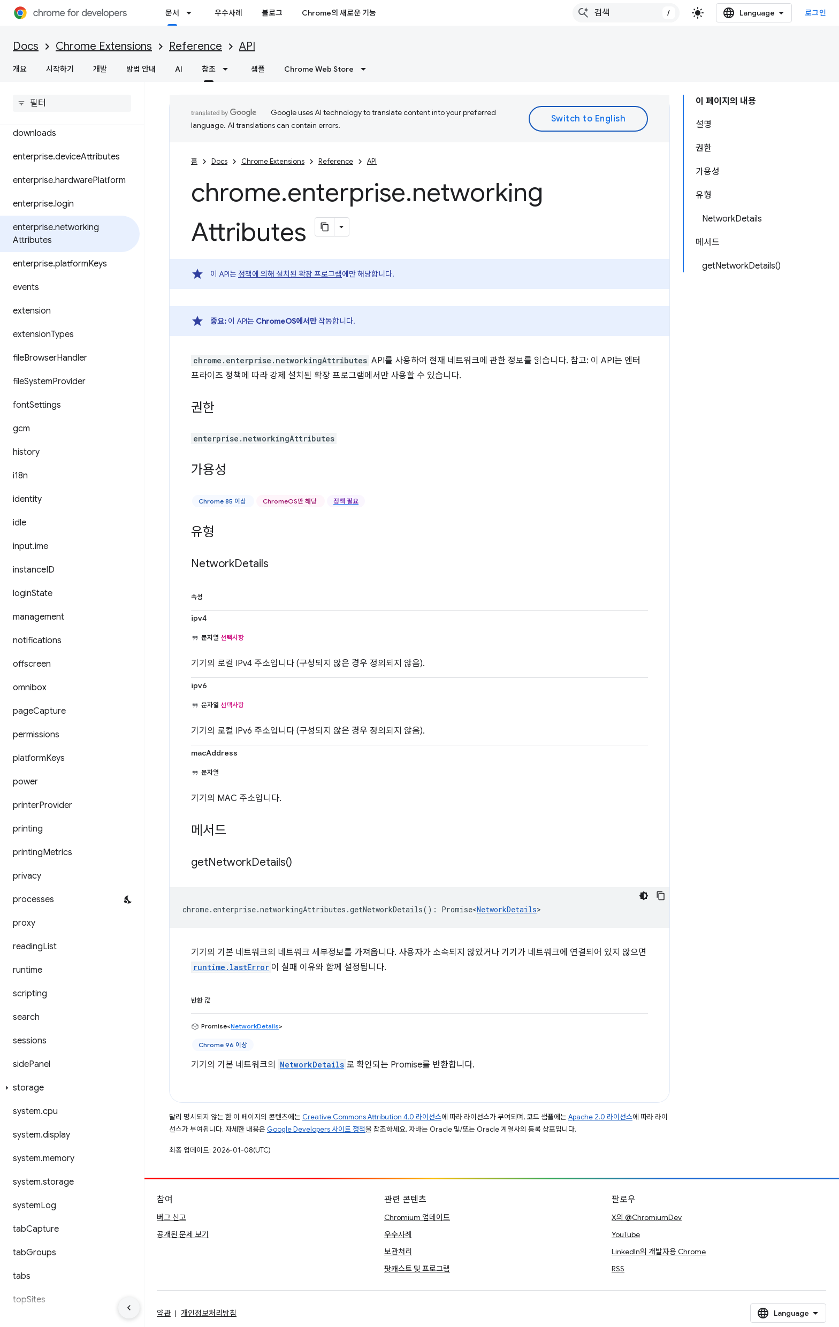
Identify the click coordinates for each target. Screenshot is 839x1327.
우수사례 (228, 13)
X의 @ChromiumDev (647, 1217)
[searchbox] (72, 103)
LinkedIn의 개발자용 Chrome (659, 1251)
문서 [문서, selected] (172, 13)
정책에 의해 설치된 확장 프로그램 (290, 274)
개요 (20, 69)
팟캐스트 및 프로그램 (417, 1268)
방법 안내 (141, 69)
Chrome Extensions (104, 46)
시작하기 (60, 69)
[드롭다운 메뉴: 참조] (228, 69)
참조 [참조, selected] (209, 69)
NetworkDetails (507, 909)
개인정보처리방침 (209, 1313)
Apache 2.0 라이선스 (600, 1117)
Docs (26, 46)
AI (178, 69)
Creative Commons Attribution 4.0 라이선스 (371, 1117)
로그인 (816, 13)
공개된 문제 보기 (183, 1234)
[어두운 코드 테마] (643, 895)
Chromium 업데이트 (417, 1217)
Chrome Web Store (319, 69)
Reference (195, 46)
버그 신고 (171, 1217)
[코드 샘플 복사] (660, 895)
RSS (618, 1268)
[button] (70, 1088)
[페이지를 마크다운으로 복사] (324, 227)
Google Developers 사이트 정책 (316, 1129)
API (247, 46)
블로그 (272, 13)
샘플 (258, 69)
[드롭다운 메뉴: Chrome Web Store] (366, 69)
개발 (100, 69)
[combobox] (626, 12)
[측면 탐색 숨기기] (129, 1307)
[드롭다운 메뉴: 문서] (192, 12)
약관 (164, 1313)
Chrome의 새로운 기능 (339, 13)
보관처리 (398, 1251)
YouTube (626, 1234)
